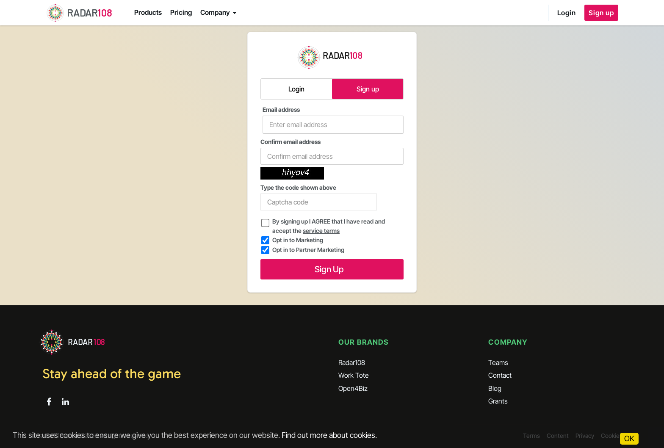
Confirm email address (332, 151)
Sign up (601, 12)
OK (629, 438)
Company (215, 12)
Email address (333, 120)
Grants (498, 401)
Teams (498, 362)
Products (148, 12)
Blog (494, 388)
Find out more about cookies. (329, 435)
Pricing (181, 12)
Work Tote (353, 375)
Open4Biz (353, 388)
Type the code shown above (318, 197)
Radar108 (351, 362)
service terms (321, 230)
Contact (500, 375)
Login (566, 12)
